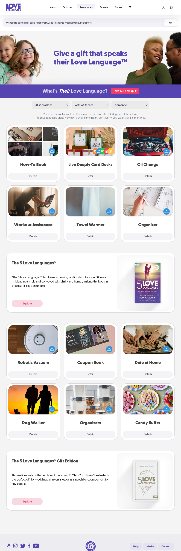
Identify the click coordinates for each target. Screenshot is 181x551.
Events (104, 7)
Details (33, 176)
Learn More (86, 22)
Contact (166, 546)
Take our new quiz (124, 91)
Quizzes (67, 7)
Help (136, 546)
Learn (52, 7)
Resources (86, 7)
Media (150, 546)
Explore (27, 303)
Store (118, 7)
